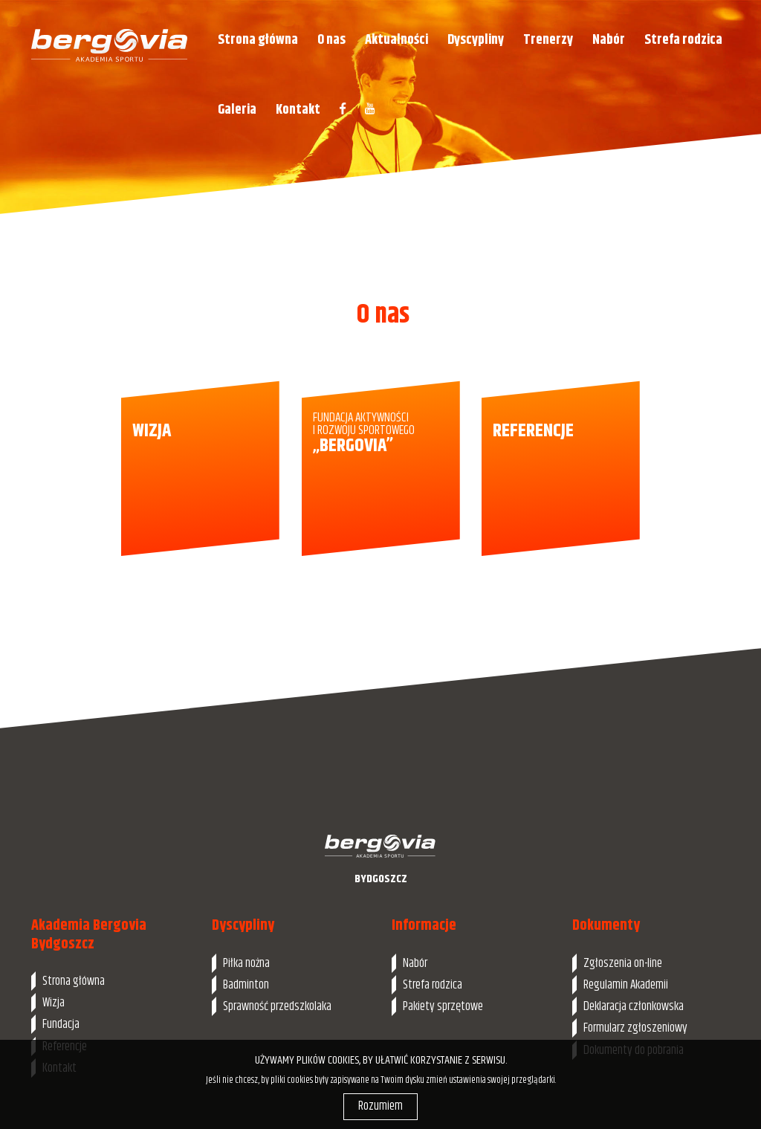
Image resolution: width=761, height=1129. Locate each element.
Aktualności (396, 40)
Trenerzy (548, 40)
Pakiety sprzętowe (443, 1006)
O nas (331, 40)
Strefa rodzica (683, 40)
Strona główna (258, 40)
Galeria (237, 109)
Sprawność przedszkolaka (277, 1006)
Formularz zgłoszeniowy (635, 1028)
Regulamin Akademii (625, 984)
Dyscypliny (475, 40)
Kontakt (298, 109)
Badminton (246, 984)
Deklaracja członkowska (633, 1006)
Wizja (53, 1002)
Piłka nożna (246, 963)
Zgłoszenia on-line (622, 963)
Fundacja (61, 1024)
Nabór (608, 40)
